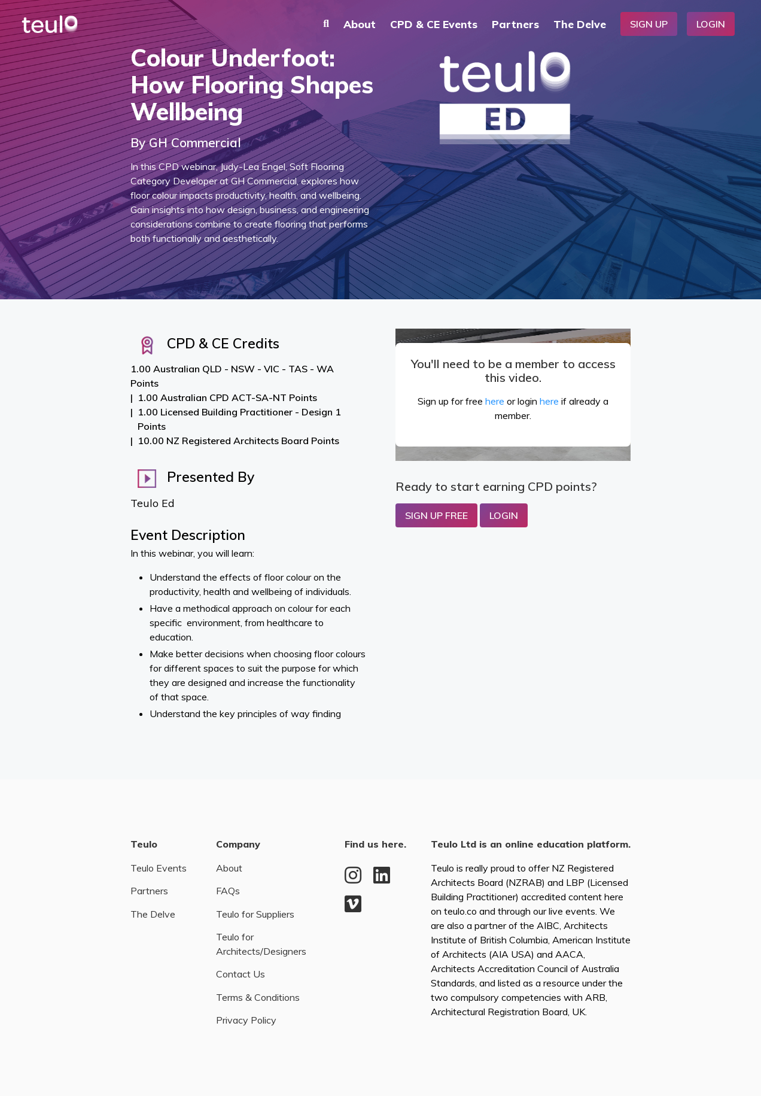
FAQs (228, 891)
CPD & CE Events (433, 24)
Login (710, 24)
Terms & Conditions (258, 997)
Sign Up (649, 24)
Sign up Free (436, 515)
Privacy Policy (246, 1020)
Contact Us (240, 974)
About (359, 24)
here (494, 401)
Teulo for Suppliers (255, 914)
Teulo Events (158, 868)
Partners (515, 24)
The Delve (579, 24)
